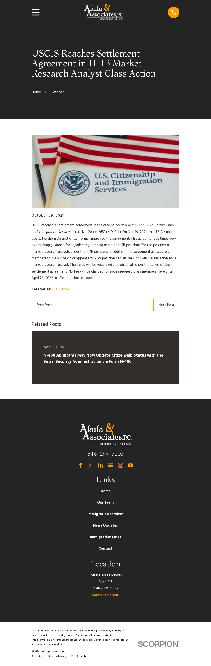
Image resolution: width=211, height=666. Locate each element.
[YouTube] (130, 465)
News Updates (105, 525)
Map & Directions (105, 595)
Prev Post (44, 305)
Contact (105, 548)
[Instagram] (120, 465)
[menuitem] (37, 657)
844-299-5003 (105, 453)
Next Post (166, 305)
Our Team (105, 502)
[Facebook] (80, 465)
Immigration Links (105, 537)
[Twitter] (90, 465)
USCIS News (61, 289)
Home (106, 491)
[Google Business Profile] (110, 465)
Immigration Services (105, 514)
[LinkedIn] (100, 465)
